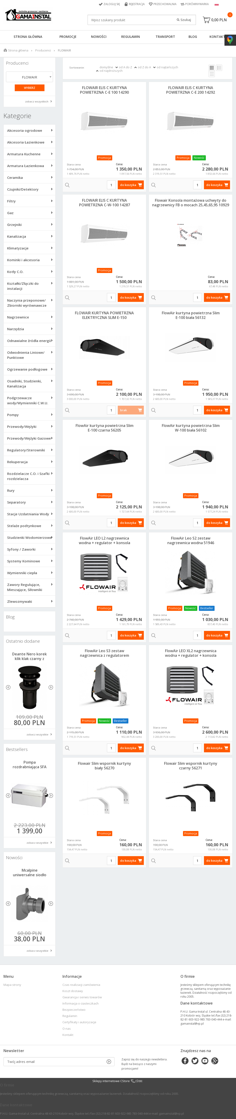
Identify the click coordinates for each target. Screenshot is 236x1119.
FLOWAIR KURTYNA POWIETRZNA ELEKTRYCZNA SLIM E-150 (104, 315)
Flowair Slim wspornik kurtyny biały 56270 (104, 765)
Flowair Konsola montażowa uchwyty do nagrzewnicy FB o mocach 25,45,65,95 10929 (190, 202)
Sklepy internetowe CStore (111, 1081)
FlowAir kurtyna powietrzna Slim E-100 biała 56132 (191, 315)
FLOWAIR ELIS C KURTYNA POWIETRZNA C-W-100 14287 (104, 202)
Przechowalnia (165, 4)
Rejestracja (137, 4)
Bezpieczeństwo (74, 1009)
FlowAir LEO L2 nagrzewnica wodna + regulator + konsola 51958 (104, 543)
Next (51, 687)
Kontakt (217, 36)
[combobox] (29, 77)
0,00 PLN (219, 20)
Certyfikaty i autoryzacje (79, 1022)
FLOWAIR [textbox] (29, 77)
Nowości (98, 36)
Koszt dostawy (72, 991)
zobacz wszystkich (36, 101)
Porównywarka (197, 4)
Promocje (68, 36)
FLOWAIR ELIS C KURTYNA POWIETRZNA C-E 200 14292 (190, 90)
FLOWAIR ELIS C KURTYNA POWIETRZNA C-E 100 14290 (104, 90)
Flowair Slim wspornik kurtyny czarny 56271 (190, 765)
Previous (8, 687)
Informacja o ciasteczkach (80, 1003)
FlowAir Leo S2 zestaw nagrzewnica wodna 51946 (190, 540)
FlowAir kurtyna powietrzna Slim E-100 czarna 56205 (104, 427)
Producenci (43, 50)
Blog (193, 36)
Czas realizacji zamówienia (81, 985)
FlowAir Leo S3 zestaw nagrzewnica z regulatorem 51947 (104, 655)
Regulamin (130, 36)
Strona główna (28, 36)
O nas (66, 1028)
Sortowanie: (77, 67)
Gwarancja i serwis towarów (82, 997)
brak (123, 410)
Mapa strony (12, 985)
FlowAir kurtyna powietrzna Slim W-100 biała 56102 (191, 427)
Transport (165, 36)
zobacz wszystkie (37, 734)
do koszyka (128, 185)
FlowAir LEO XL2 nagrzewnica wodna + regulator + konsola (190, 653)
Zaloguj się (111, 4)
